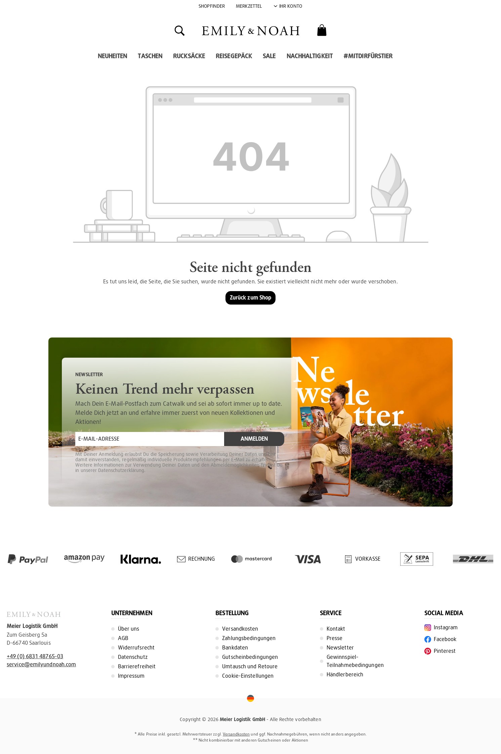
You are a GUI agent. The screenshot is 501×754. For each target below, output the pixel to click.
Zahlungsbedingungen (249, 638)
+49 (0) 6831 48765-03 (35, 656)
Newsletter (340, 647)
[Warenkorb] (322, 30)
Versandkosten (240, 628)
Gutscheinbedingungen (250, 657)
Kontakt (336, 628)
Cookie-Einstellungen (248, 675)
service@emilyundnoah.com (41, 664)
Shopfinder (212, 6)
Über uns (128, 628)
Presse (335, 638)
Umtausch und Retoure (250, 666)
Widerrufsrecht (136, 647)
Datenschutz (133, 657)
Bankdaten (235, 647)
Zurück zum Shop (251, 297)
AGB (123, 638)
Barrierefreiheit (137, 666)
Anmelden (254, 438)
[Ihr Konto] (287, 6)
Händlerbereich (345, 674)
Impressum (131, 675)
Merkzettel (249, 6)
